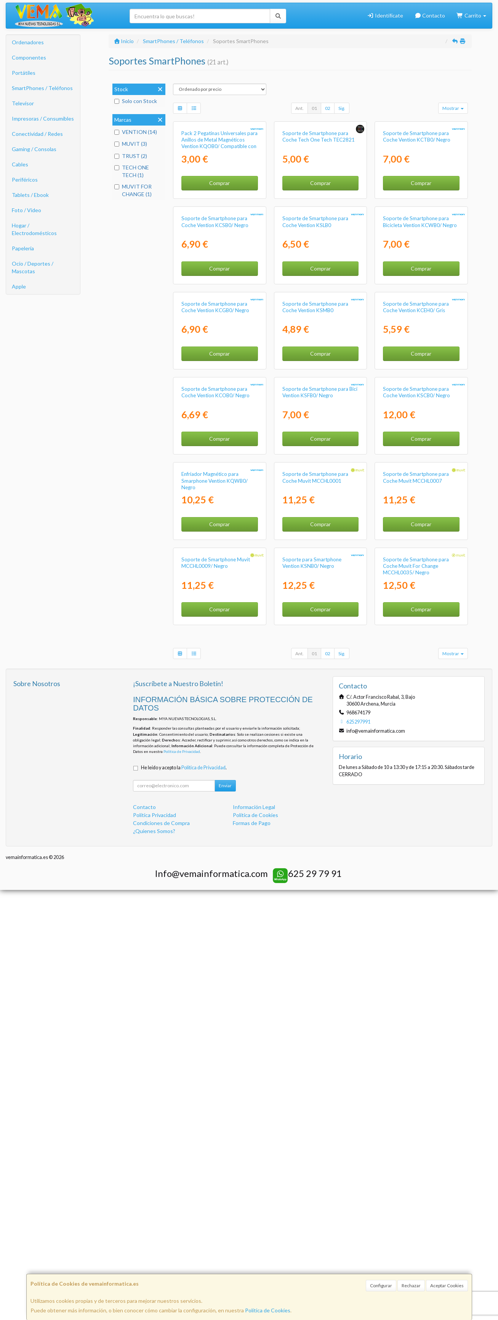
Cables (20, 164)
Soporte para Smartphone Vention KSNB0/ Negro (311, 992)
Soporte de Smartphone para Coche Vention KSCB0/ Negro (416, 678)
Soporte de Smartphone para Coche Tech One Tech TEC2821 (318, 208)
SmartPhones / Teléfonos (42, 88)
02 (327, 108)
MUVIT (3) (130, 143)
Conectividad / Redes (37, 134)
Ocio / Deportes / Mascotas (32, 267)
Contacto (430, 15)
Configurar (381, 1285)
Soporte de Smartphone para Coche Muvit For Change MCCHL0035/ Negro (416, 996)
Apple (19, 286)
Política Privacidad (154, 1245)
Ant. (299, 108)
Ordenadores (28, 42)
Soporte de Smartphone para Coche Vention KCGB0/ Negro (215, 522)
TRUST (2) (130, 156)
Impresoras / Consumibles (43, 118)
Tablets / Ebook (30, 195)
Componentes (29, 57)
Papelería (23, 248)
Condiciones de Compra (161, 1253)
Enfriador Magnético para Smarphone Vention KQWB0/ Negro (214, 839)
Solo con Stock (135, 101)
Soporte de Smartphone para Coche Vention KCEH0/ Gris (416, 522)
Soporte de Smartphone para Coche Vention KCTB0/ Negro (416, 208)
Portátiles (23, 72)
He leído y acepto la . (184, 1198)
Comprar (219, 254)
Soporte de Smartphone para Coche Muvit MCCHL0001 (315, 835)
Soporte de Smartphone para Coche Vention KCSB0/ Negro (214, 365)
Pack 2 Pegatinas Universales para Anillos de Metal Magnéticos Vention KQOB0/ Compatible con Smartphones (219, 215)
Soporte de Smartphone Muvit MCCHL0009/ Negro (215, 992)
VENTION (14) (135, 132)
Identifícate (385, 15)
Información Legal (254, 1237)
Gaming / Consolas (34, 149)
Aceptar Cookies (447, 1285)
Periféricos (25, 179)
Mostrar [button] (453, 108)
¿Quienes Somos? (154, 1261)
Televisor (23, 103)
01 (314, 108)
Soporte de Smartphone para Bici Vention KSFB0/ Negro (319, 678)
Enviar (225, 1215)
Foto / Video (26, 210)
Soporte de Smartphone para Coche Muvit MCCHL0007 (416, 835)
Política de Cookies (267, 1310)
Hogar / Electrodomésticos (34, 229)
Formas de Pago (252, 1253)
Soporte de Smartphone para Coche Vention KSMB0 (315, 522)
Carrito (471, 15)
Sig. (341, 108)
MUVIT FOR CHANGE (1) (133, 190)
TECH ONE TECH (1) (131, 171)
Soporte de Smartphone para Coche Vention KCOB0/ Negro (215, 678)
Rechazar (411, 1285)
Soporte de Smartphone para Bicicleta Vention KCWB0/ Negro (420, 365)
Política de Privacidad (181, 1181)
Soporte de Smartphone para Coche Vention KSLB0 (315, 365)
